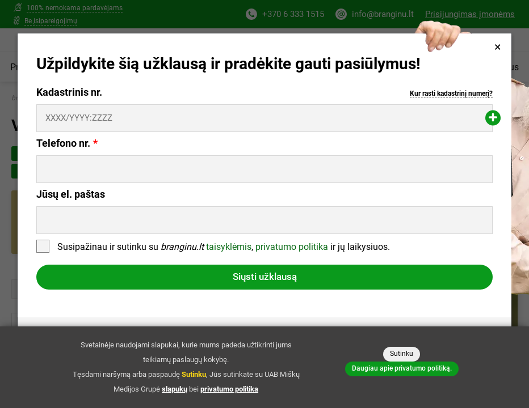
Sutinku (401, 354)
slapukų (174, 389)
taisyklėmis (228, 247)
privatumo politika (291, 247)
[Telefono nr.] (264, 169)
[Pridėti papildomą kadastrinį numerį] (493, 118)
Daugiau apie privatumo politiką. (402, 368)
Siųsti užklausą (265, 276)
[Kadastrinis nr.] (264, 118)
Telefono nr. (63, 143)
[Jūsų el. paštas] (264, 220)
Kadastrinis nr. (264, 93)
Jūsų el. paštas (70, 194)
